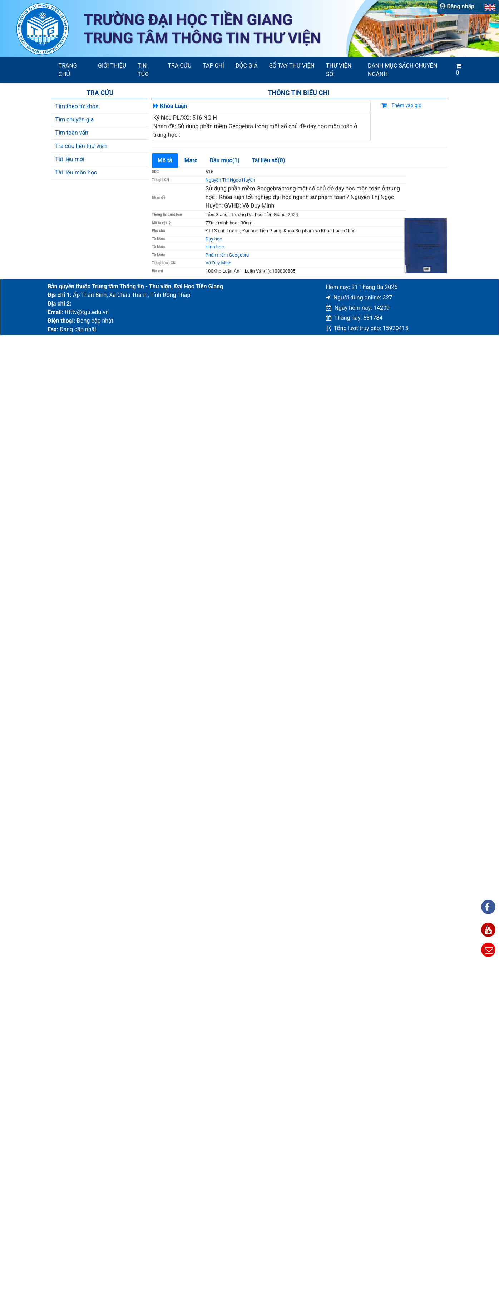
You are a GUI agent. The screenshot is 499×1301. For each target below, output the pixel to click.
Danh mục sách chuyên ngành (402, 70)
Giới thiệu (112, 65)
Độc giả (247, 65)
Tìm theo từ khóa (77, 106)
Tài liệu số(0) (268, 160)
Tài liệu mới (69, 159)
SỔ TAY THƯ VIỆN (292, 65)
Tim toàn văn (71, 132)
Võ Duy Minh (219, 262)
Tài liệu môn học (76, 172)
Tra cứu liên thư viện (81, 146)
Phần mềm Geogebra (227, 255)
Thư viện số (338, 70)
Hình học (215, 246)
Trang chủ (68, 70)
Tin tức (143, 70)
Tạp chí (213, 65)
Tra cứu (180, 65)
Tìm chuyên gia (74, 119)
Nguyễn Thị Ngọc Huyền (230, 180)
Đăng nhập (457, 6)
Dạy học (214, 239)
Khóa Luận (173, 106)
